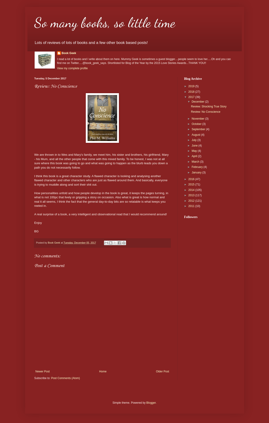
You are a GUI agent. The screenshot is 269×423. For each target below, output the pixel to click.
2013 (191, 195)
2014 (191, 190)
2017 (191, 97)
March (196, 161)
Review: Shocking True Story (208, 106)
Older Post (162, 371)
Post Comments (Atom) (65, 378)
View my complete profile (72, 68)
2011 (191, 206)
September (199, 129)
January (197, 172)
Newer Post (42, 371)
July (194, 140)
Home (102, 371)
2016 (191, 179)
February (197, 167)
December (198, 101)
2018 (191, 91)
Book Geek (69, 53)
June (195, 145)
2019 (191, 86)
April (195, 156)
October (197, 124)
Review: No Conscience (205, 111)
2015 (191, 184)
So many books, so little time (104, 22)
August (196, 134)
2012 (191, 200)
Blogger (151, 402)
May (195, 151)
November (198, 118)
